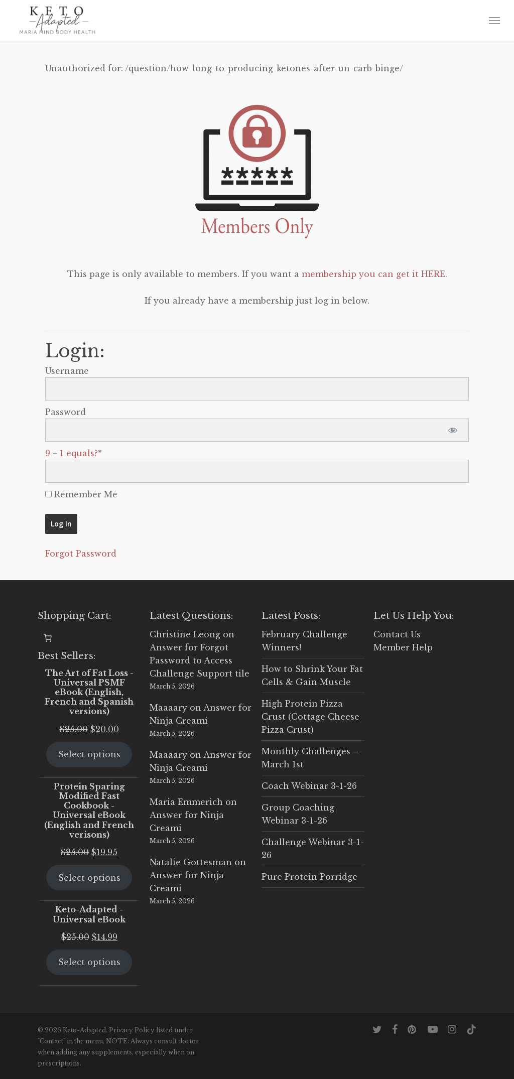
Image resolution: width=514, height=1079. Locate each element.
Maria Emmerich (186, 802)
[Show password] (452, 430)
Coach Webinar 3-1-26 (309, 786)
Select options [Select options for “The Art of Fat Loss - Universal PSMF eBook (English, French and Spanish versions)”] (89, 754)
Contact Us (397, 634)
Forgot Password (80, 554)
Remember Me (81, 494)
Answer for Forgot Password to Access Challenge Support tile (199, 660)
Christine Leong (185, 634)
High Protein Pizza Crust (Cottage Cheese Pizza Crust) (310, 717)
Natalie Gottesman (191, 862)
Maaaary (168, 708)
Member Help (403, 647)
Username (67, 371)
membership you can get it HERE (373, 274)
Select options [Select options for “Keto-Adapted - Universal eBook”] (89, 962)
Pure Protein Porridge (309, 877)
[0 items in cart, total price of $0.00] (48, 638)
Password (65, 412)
